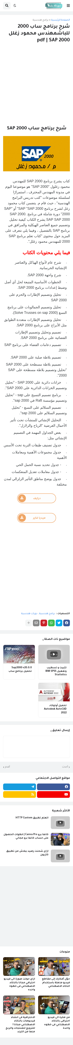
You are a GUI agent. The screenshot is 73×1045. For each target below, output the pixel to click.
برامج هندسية (40, 20)
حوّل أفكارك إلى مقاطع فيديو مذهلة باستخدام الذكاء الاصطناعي (56, 983)
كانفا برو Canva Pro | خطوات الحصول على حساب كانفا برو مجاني (26, 836)
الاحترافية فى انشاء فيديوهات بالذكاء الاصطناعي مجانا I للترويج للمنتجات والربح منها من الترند (20, 1024)
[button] (68, 5)
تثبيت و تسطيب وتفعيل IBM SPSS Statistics (56, 671)
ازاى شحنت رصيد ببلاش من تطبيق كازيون (27, 853)
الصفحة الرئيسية (60, 20)
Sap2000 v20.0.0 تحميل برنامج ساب (20, 669)
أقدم (7, 767)
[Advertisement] (36, 85)
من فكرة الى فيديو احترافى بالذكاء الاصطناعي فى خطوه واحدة (57, 1023)
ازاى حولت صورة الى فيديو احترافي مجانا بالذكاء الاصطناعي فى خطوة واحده (19, 984)
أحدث (65, 767)
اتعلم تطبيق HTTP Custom (32, 818)
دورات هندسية (29, 613)
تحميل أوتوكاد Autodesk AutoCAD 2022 (55, 709)
